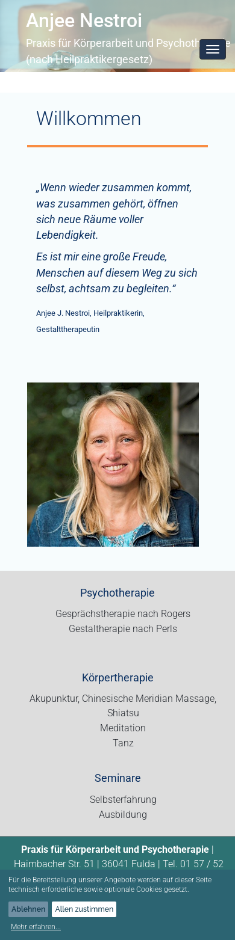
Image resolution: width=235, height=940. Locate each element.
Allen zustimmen (84, 909)
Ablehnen (28, 909)
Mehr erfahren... (36, 927)
